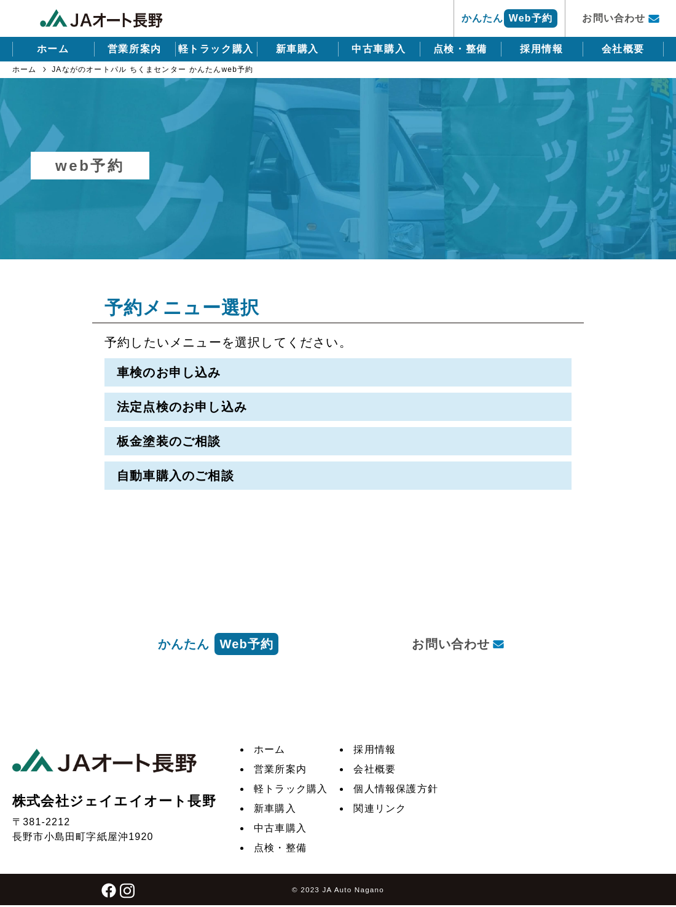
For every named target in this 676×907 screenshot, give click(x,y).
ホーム (53, 49)
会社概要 (623, 49)
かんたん (509, 18)
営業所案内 (135, 49)
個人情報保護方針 (395, 788)
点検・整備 (460, 49)
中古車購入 (379, 49)
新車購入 (297, 49)
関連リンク (379, 808)
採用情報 (541, 49)
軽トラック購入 (216, 49)
